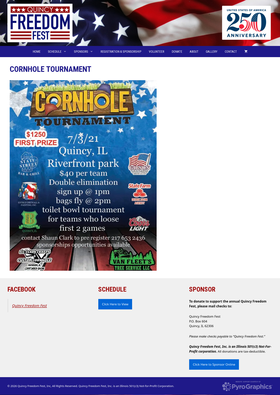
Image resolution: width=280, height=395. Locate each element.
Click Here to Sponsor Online (214, 364)
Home (37, 51)
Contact (231, 51)
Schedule (59, 51)
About (194, 51)
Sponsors (85, 51)
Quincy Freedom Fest (29, 305)
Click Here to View (115, 304)
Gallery (211, 51)
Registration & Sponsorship (121, 51)
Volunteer (156, 51)
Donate (177, 51)
